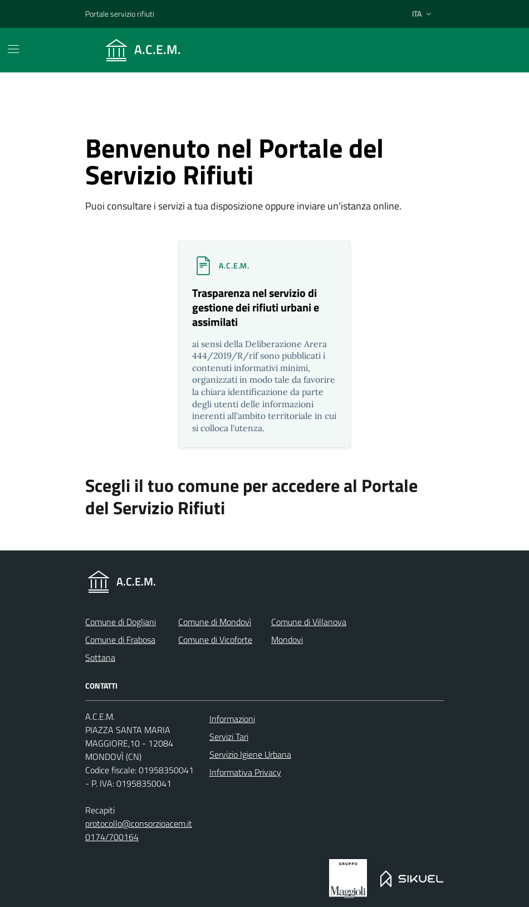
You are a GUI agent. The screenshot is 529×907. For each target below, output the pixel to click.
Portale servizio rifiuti (119, 13)
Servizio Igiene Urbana (250, 754)
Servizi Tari (228, 736)
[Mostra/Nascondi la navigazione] (13, 49)
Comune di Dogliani (120, 621)
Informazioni (232, 718)
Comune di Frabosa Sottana (120, 648)
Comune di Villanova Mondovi (308, 630)
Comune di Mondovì (214, 621)
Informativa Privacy (245, 772)
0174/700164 (112, 836)
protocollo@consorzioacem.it (138, 823)
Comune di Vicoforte (215, 639)
